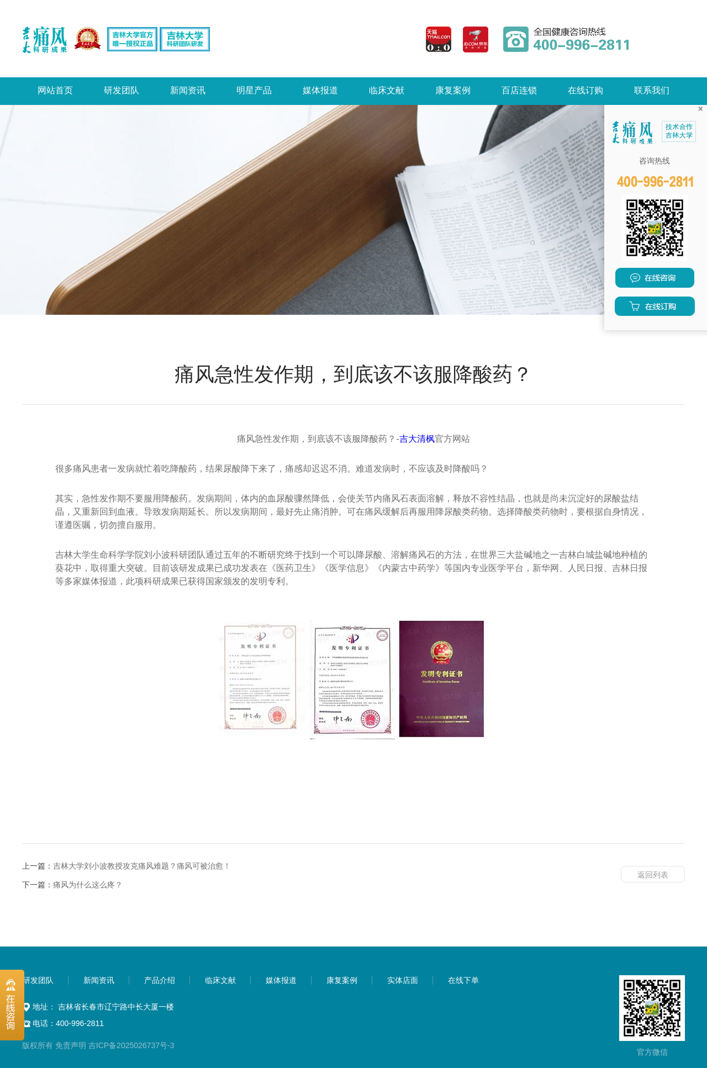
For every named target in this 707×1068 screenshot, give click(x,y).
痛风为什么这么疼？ (88, 884)
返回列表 (652, 874)
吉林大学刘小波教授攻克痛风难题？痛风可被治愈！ (142, 865)
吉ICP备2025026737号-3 (131, 1045)
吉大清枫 (417, 438)
